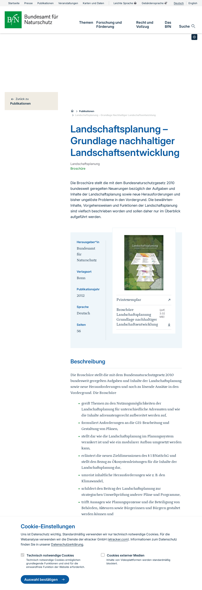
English (192, 3)
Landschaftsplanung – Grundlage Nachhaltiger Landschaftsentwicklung (115, 115)
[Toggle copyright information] (194, 37)
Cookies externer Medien (125, 555)
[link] (86, 22)
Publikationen (86, 111)
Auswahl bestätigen (45, 579)
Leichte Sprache (125, 3)
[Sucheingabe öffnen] (187, 26)
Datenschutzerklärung (67, 544)
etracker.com (118, 539)
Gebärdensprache (155, 3)
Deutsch (179, 3)
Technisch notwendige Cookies (50, 555)
